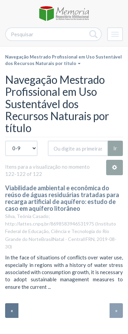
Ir (115, 148)
